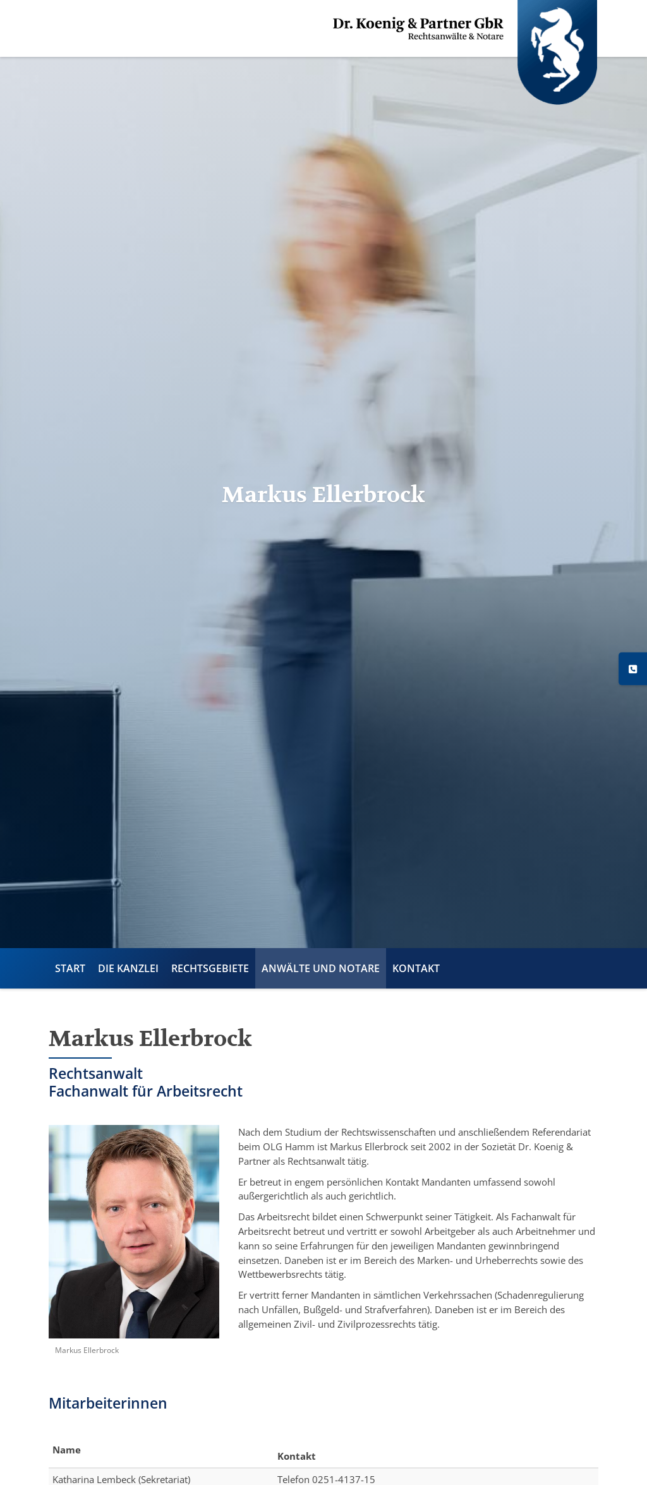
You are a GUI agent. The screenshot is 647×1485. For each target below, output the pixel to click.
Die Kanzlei (128, 968)
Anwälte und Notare (321, 968)
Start (70, 968)
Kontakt (416, 968)
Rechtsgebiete (210, 968)
